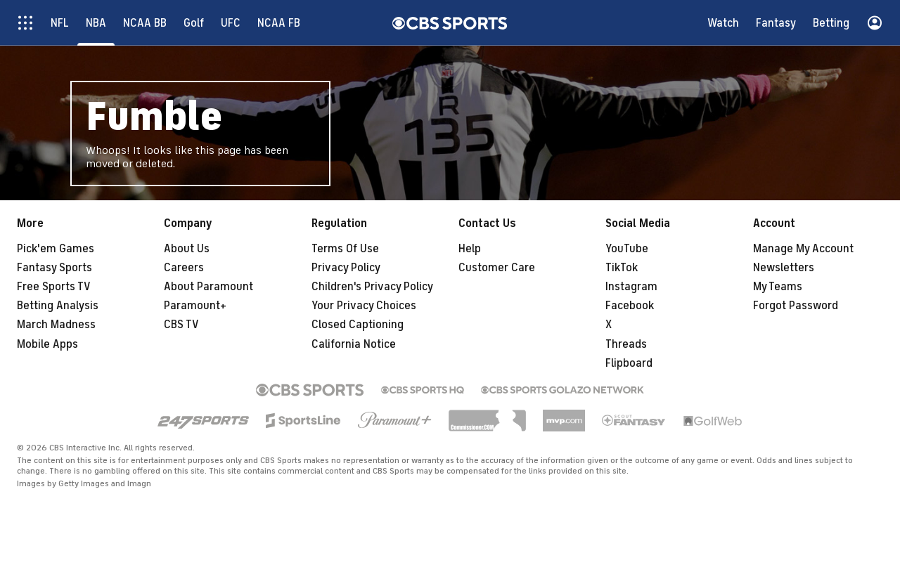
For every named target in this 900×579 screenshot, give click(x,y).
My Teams (777, 287)
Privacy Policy (345, 268)
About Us (187, 249)
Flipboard (628, 363)
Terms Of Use (345, 249)
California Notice (353, 344)
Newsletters (783, 268)
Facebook (629, 306)
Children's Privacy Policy (372, 287)
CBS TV (181, 325)
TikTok (621, 268)
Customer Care (496, 268)
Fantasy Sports (54, 268)
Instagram (631, 287)
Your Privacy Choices (363, 306)
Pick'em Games (55, 249)
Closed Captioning (357, 325)
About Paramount (208, 287)
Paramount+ (195, 306)
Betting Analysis (57, 306)
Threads (626, 344)
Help (469, 249)
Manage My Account (803, 249)
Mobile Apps (47, 344)
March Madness (56, 325)
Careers (184, 268)
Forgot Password (795, 306)
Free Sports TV (54, 287)
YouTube (626, 249)
